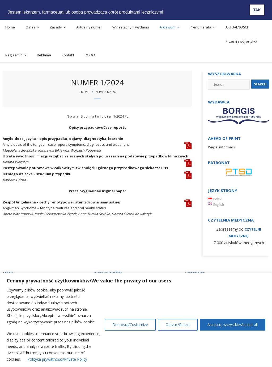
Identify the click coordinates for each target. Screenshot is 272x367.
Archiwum (167, 27)
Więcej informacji (221, 147)
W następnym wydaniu (130, 27)
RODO (90, 55)
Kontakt (68, 55)
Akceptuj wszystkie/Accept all (232, 324)
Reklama (44, 55)
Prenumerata (200, 27)
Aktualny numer (89, 27)
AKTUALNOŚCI (237, 27)
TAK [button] (257, 10)
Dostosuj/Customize (130, 324)
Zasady (56, 27)
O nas (30, 27)
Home (10, 27)
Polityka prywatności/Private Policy (57, 359)
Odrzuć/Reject (177, 324)
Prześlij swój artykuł (241, 41)
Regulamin (14, 55)
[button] (169, 8)
